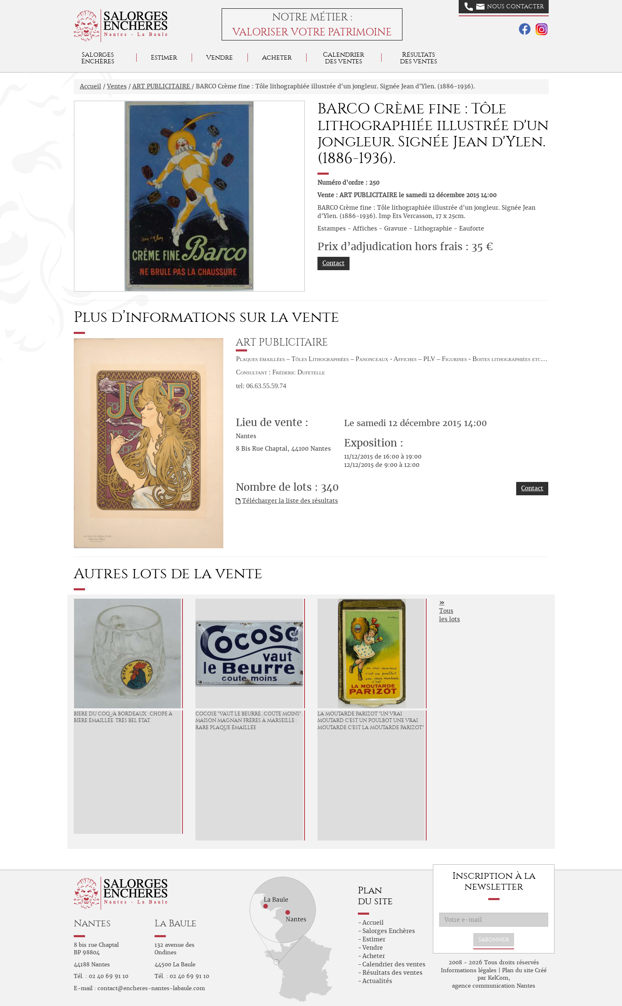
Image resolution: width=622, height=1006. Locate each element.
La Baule (176, 923)
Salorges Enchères (388, 931)
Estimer (164, 57)
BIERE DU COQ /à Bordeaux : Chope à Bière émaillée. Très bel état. (123, 717)
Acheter (277, 57)
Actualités (377, 981)
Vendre (219, 57)
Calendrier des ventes (343, 57)
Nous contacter (504, 7)
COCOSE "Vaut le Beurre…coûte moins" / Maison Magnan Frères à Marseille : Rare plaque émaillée (250, 721)
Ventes (117, 86)
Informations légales (469, 970)
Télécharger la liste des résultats (290, 500)
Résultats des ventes (392, 972)
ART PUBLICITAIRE (162, 86)
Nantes (92, 923)
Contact (333, 263)
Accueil (90, 86)
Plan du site (517, 970)
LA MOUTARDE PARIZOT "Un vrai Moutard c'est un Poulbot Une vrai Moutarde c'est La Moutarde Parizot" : (371, 721)
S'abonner (493, 939)
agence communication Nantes (493, 985)
